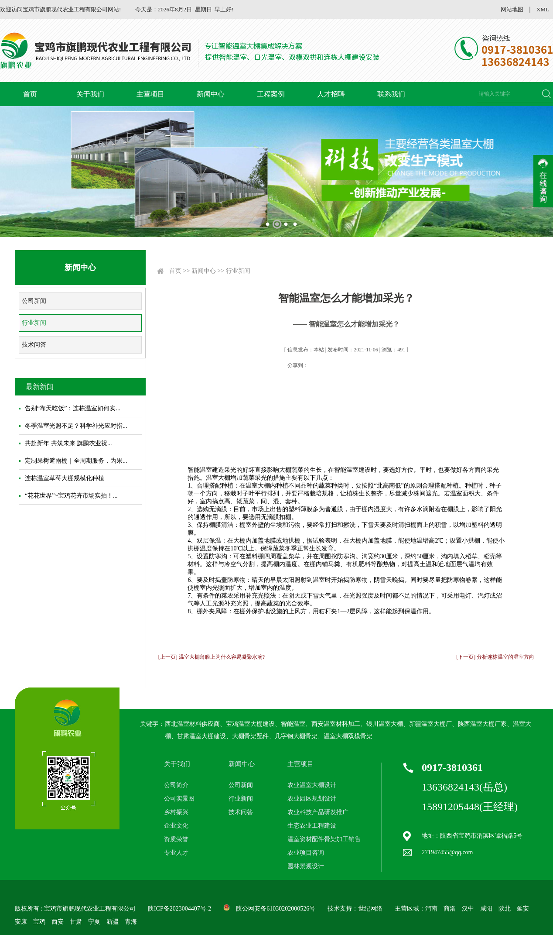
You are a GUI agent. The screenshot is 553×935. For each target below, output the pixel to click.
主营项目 (150, 94)
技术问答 (34, 344)
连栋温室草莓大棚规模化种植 (64, 478)
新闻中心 (211, 94)
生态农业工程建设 (311, 825)
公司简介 (176, 785)
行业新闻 (34, 323)
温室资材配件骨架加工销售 (324, 839)
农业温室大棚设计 (311, 785)
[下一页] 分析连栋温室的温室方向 (495, 657)
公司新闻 (34, 301)
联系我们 (391, 94)
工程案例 (271, 94)
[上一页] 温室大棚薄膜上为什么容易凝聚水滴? (211, 657)
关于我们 (90, 94)
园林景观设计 (305, 866)
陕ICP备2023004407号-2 (179, 908)
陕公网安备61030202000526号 (275, 908)
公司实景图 (179, 798)
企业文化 (176, 825)
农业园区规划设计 (311, 798)
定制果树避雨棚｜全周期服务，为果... (76, 460)
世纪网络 (370, 908)
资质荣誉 (176, 839)
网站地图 (512, 9)
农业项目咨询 (305, 852)
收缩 (543, 181)
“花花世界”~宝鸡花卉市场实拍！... (71, 495)
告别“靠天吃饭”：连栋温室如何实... (72, 408)
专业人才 (176, 852)
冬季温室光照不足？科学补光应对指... (76, 426)
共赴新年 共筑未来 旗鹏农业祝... (68, 443)
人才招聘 (331, 94)
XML (542, 9)
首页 (30, 94)
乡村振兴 (176, 812)
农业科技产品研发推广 (317, 812)
